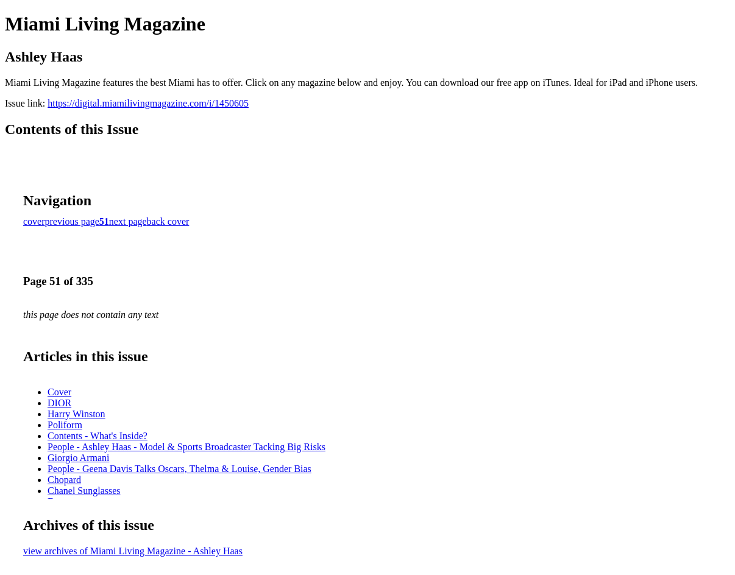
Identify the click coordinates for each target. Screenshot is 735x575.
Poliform (65, 425)
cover (34, 221)
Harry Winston (76, 414)
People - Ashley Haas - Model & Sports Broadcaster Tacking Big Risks (186, 447)
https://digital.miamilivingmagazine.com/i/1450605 (148, 103)
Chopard (64, 479)
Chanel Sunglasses (84, 490)
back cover (168, 221)
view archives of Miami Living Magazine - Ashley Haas (133, 551)
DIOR (59, 403)
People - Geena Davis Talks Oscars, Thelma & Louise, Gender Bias (179, 469)
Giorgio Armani (78, 458)
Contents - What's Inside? (97, 436)
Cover (59, 392)
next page (128, 221)
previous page (72, 221)
